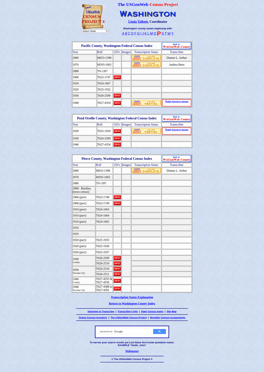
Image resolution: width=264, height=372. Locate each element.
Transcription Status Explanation (132, 297)
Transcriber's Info (128, 311)
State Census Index (152, 311)
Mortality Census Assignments (167, 317)
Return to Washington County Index (132, 303)
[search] (124, 331)
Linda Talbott (138, 22)
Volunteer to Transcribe (101, 311)
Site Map (171, 311)
